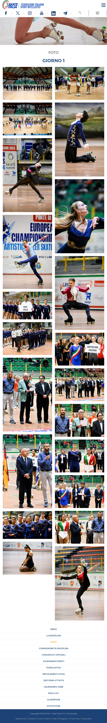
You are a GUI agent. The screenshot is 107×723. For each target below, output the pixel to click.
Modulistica (53, 667)
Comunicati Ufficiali (53, 655)
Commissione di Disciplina (53, 648)
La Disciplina (53, 635)
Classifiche (53, 699)
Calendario (32, 719)
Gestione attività (53, 680)
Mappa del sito (20, 719)
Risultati (53, 693)
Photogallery (63, 719)
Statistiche (53, 706)
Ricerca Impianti (44, 719)
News (53, 629)
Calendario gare (53, 687)
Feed (54, 719)
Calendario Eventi (53, 661)
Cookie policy (87, 719)
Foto (54, 642)
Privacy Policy (75, 719)
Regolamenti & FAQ (54, 674)
